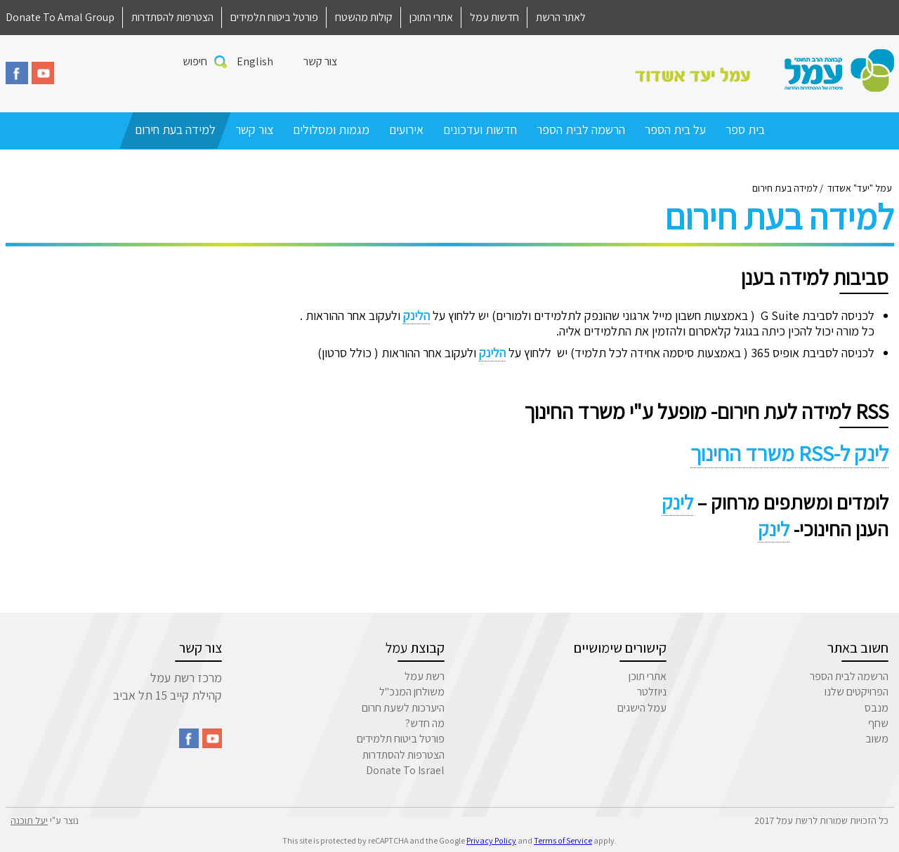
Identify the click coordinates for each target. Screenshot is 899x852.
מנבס (876, 707)
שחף (878, 723)
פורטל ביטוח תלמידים (274, 17)
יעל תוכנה (29, 820)
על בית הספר (675, 129)
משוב (876, 738)
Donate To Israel (405, 770)
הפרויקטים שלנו (856, 691)
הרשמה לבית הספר (581, 129)
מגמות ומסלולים (331, 129)
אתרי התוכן (431, 17)
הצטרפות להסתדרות (172, 17)
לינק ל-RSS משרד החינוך (789, 453)
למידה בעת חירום (175, 129)
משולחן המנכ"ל (412, 691)
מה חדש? (425, 723)
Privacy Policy (491, 840)
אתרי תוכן (648, 676)
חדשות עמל (494, 17)
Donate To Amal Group (60, 17)
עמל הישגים (642, 707)
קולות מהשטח (364, 17)
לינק (677, 502)
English (255, 61)
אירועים (406, 129)
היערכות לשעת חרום (403, 707)
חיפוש (195, 61)
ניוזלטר (652, 691)
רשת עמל (425, 676)
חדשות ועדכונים (480, 129)
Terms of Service (563, 840)
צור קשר (320, 61)
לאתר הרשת (561, 17)
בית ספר (745, 129)
